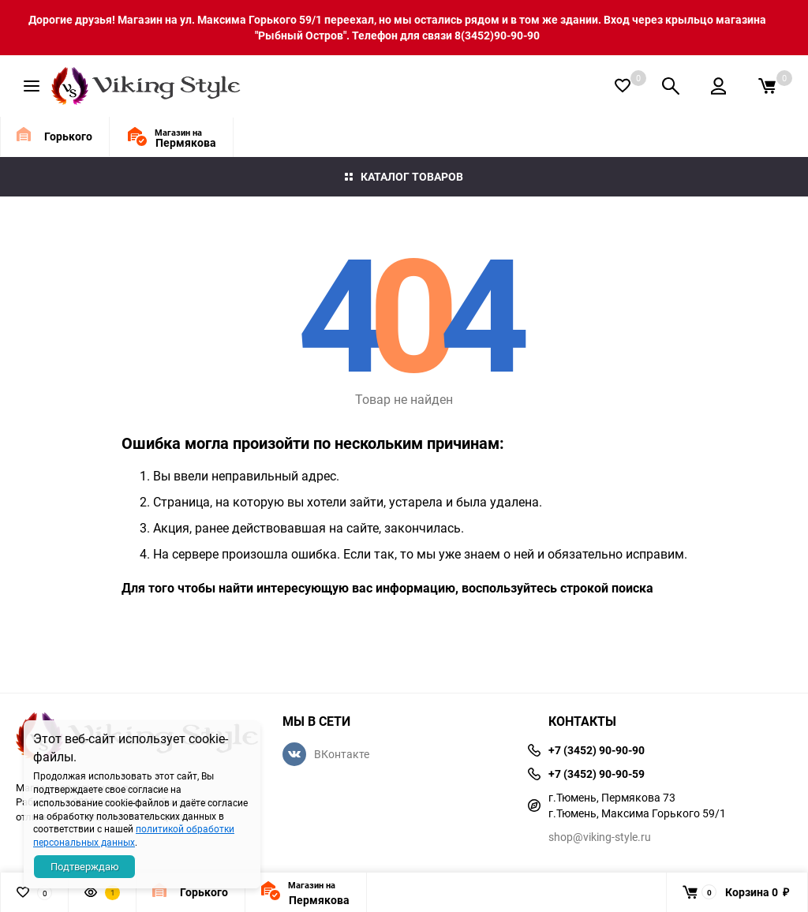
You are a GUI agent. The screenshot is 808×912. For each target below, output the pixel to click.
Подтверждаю (84, 866)
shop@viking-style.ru (599, 836)
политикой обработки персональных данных (133, 835)
